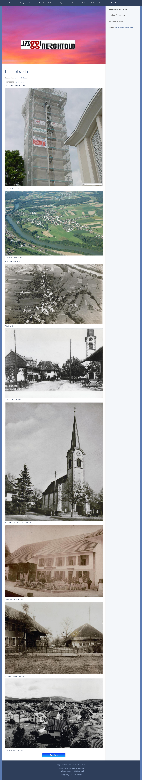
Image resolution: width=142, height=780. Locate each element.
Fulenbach (23, 78)
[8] (97, 184)
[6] (93, 184)
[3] (87, 184)
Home (16, 78)
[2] (85, 184)
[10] (101, 184)
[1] (83, 184)
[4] (89, 184)
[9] (99, 184)
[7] (95, 184)
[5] (91, 184)
